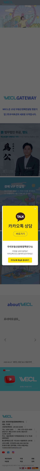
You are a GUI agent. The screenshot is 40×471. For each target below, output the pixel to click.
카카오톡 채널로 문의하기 (20, 260)
